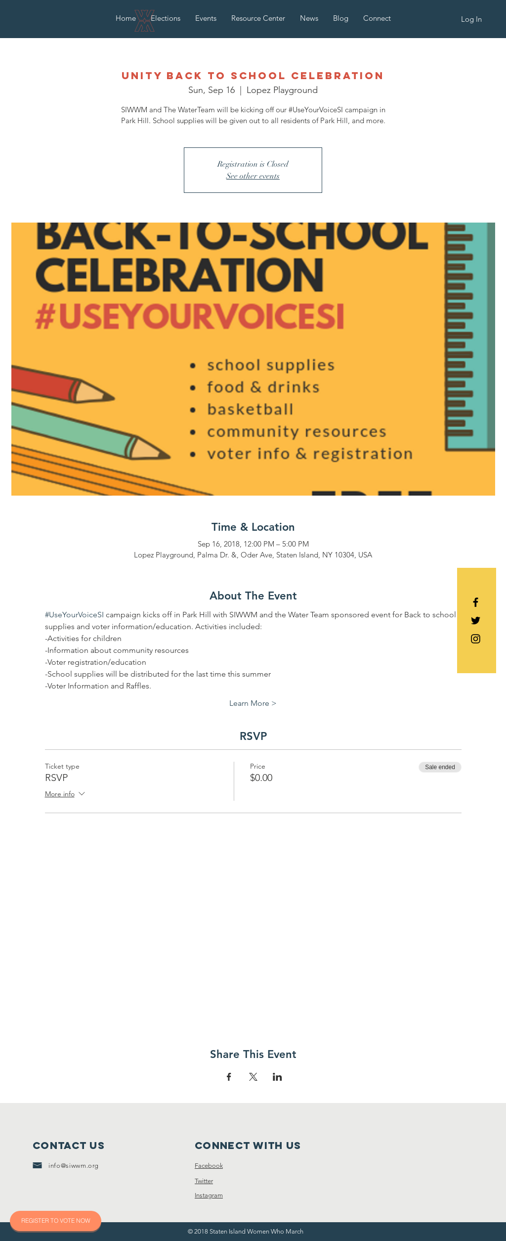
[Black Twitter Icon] (475, 620)
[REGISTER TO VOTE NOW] (55, 1221)
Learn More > (253, 703)
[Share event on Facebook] (229, 1077)
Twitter (204, 1181)
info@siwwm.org (73, 1165)
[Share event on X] (253, 1077)
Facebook (209, 1165)
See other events (253, 176)
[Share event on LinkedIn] (277, 1077)
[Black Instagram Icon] (475, 639)
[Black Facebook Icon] (475, 602)
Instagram (209, 1195)
